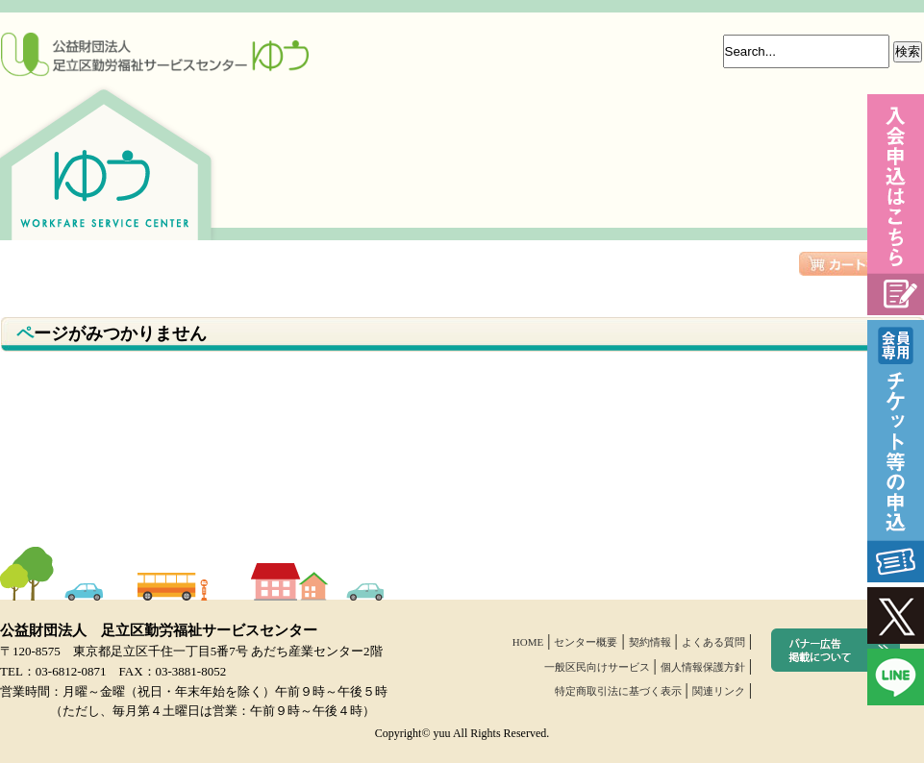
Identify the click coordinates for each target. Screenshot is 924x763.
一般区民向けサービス (597, 667)
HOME (527, 642)
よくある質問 (713, 642)
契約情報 (650, 642)
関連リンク (718, 691)
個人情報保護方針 (703, 667)
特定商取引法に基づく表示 (618, 691)
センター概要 (585, 642)
